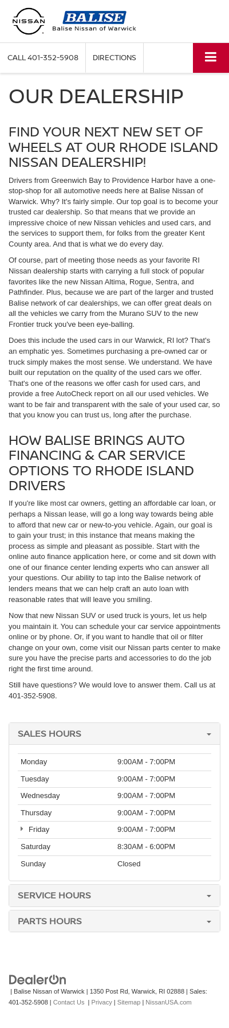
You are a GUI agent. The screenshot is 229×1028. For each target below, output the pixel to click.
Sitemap (129, 1002)
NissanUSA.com (168, 1002)
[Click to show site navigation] (211, 57)
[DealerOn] (38, 979)
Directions (114, 57)
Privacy (102, 1002)
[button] (43, 57)
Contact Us (69, 1002)
